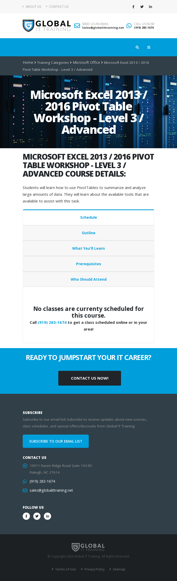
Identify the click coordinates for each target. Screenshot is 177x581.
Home (28, 62)
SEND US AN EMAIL (95, 24)
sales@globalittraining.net (50, 490)
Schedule (88, 217)
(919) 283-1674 (144, 27)
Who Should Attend (89, 279)
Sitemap (117, 569)
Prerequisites (88, 263)
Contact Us (57, 6)
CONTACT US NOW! (89, 378)
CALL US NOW (144, 24)
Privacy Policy (94, 569)
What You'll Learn (88, 248)
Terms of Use (66, 569)
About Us (32, 6)
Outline (88, 232)
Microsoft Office (85, 62)
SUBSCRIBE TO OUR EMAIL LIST (55, 441)
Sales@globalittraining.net (103, 27)
